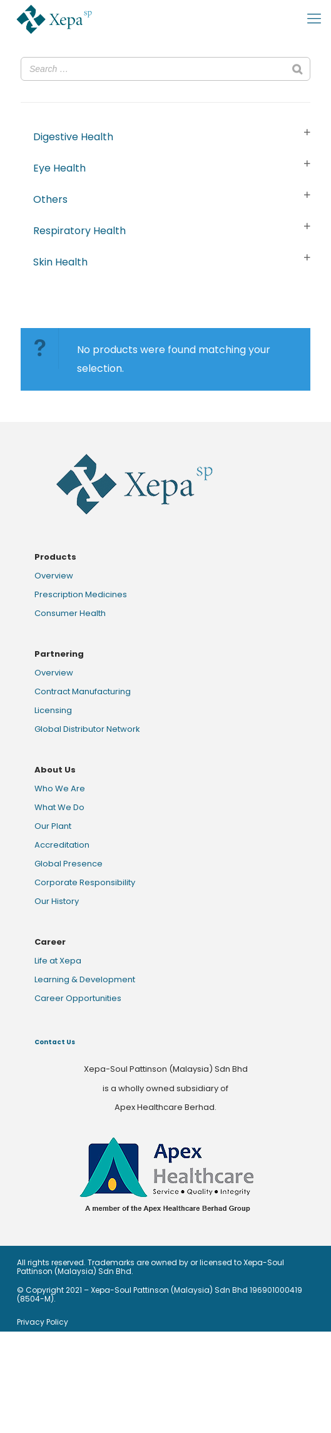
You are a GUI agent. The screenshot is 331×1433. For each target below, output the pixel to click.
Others (50, 199)
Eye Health (59, 168)
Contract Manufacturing (82, 691)
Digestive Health (73, 137)
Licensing (53, 710)
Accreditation (61, 845)
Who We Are (59, 788)
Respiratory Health (79, 230)
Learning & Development (84, 979)
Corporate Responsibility (84, 882)
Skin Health (60, 262)
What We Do (59, 807)
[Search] (297, 69)
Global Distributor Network (87, 729)
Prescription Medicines (80, 594)
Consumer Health (70, 613)
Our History (56, 901)
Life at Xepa (57, 961)
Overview (53, 576)
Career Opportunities (77, 998)
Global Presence (68, 864)
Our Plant (52, 826)
